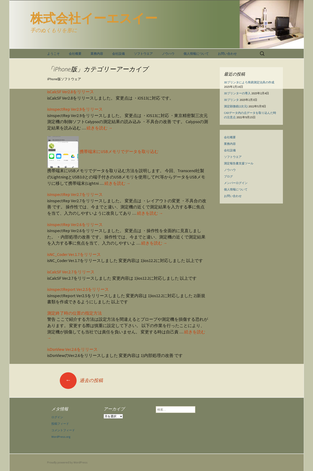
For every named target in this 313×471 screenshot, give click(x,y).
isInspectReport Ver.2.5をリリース (78, 289)
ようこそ (53, 54)
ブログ (228, 176)
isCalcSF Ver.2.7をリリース (71, 271)
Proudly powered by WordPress (67, 462)
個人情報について (196, 54)
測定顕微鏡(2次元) (236, 106)
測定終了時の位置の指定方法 (74, 313)
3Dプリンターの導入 (237, 93)
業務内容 (97, 54)
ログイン (57, 417)
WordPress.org (61, 437)
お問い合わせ (227, 54)
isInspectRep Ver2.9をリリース (75, 109)
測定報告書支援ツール (238, 163)
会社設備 (118, 54)
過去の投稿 (81, 380)
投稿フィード (60, 424)
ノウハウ (168, 54)
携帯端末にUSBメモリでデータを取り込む (102, 151)
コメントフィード (63, 430)
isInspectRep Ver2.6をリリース (75, 224)
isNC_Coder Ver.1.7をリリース (74, 254)
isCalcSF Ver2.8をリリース (70, 91)
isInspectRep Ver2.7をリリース (75, 194)
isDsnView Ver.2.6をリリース (72, 349)
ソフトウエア (143, 54)
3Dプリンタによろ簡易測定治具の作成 (249, 82)
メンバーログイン (236, 183)
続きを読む (100, 127)
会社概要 (75, 54)
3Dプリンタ (231, 100)
